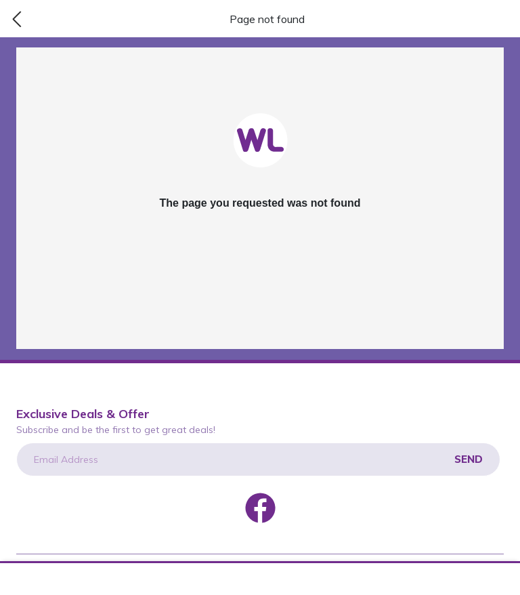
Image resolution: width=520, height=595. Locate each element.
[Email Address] (258, 459)
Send (468, 459)
